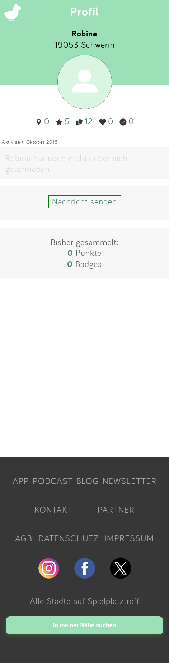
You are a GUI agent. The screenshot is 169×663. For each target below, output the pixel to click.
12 (84, 121)
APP (21, 481)
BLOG (87, 481)
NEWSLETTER (129, 481)
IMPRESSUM (129, 538)
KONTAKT (53, 509)
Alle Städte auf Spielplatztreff (85, 600)
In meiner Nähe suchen (84, 625)
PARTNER (116, 509)
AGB (23, 538)
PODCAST (52, 481)
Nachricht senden (84, 201)
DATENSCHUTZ (68, 538)
